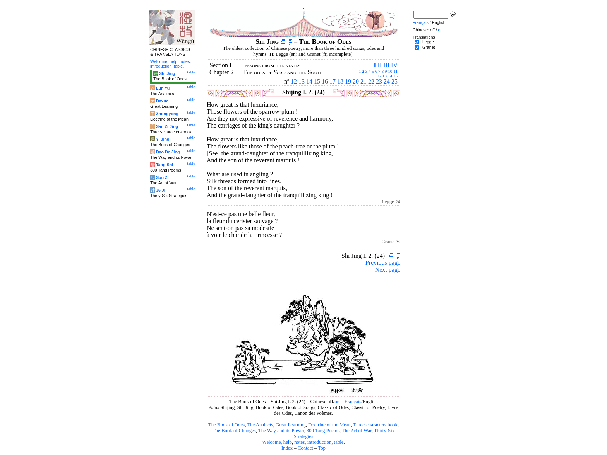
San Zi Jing (167, 126)
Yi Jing (163, 139)
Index (287, 448)
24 (387, 81)
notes (299, 442)
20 (356, 81)
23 (379, 81)
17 (332, 81)
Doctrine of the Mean (329, 425)
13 (384, 75)
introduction (319, 442)
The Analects (260, 425)
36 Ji (160, 190)
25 (394, 81)
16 (325, 81)
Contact (305, 448)
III (386, 65)
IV (394, 65)
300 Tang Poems (323, 430)
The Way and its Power (281, 430)
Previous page (382, 262)
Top (322, 448)
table (339, 442)
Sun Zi (162, 177)
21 (363, 81)
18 (340, 81)
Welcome (271, 442)
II (379, 65)
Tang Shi (164, 164)
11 (395, 71)
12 (379, 75)
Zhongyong (167, 113)
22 (371, 81)
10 (390, 71)
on (337, 401)
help (287, 442)
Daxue (162, 101)
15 (395, 75)
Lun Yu (163, 88)
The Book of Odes (226, 425)
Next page (387, 269)
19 (348, 81)
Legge (428, 41)
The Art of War (357, 430)
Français (353, 401)
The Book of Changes (234, 430)
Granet (428, 47)
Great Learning (291, 425)
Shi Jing (167, 73)
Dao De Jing (168, 152)
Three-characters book (375, 425)
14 (390, 75)
